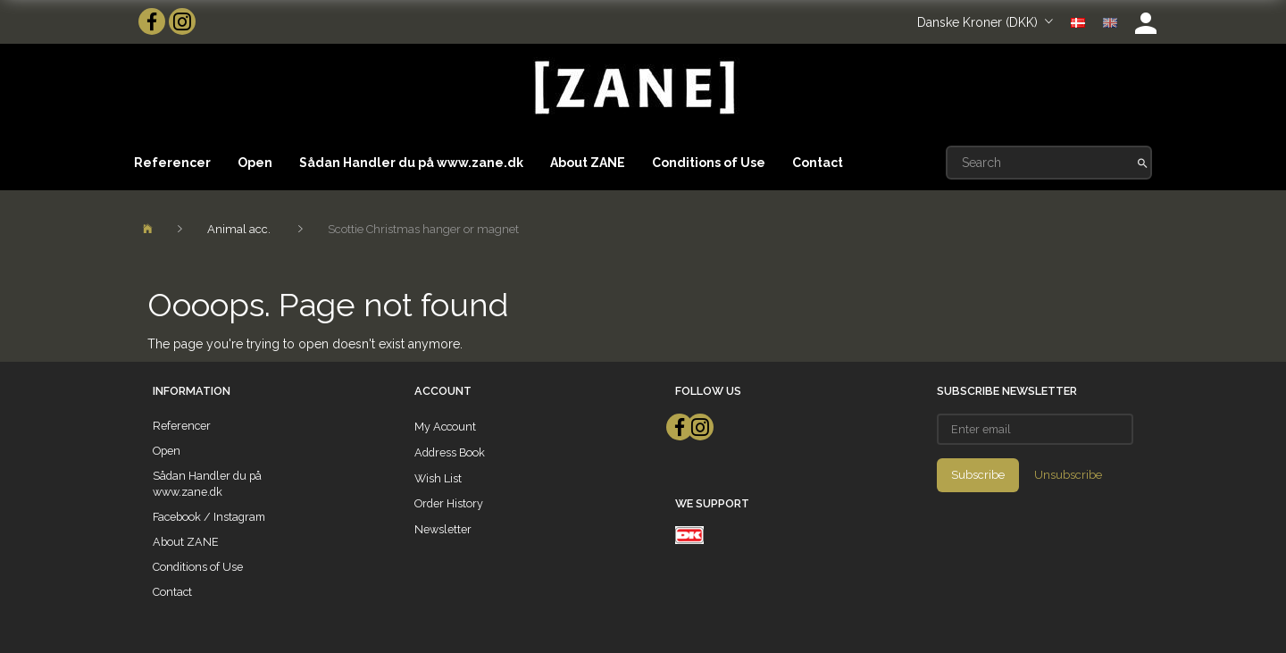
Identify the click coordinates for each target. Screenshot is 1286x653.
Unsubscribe (1068, 474)
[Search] (1143, 163)
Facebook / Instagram (209, 516)
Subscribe (978, 474)
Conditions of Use (708, 162)
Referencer (172, 162)
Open (255, 162)
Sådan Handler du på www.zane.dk (411, 162)
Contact (817, 162)
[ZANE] (632, 88)
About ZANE (587, 162)
